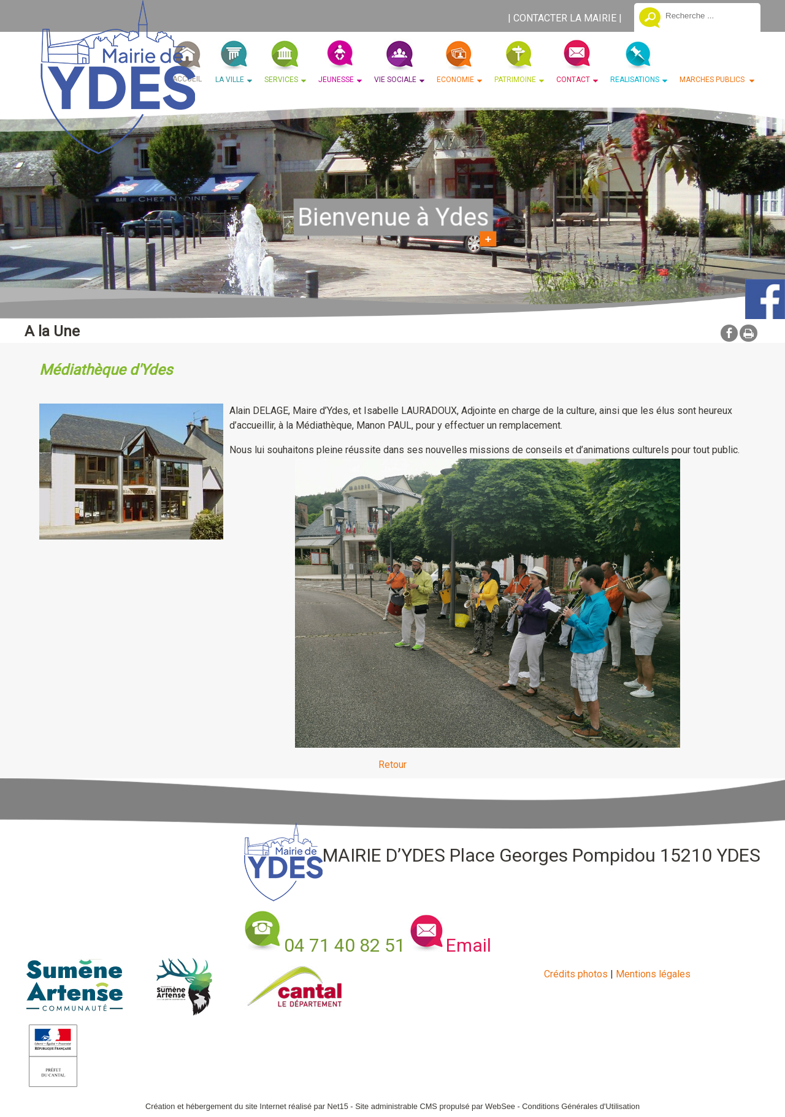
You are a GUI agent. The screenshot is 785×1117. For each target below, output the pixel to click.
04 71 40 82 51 (344, 945)
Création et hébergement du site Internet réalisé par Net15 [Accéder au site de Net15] (246, 1106)
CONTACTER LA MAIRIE (564, 18)
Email (468, 945)
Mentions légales (653, 974)
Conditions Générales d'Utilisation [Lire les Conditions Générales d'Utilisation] (581, 1106)
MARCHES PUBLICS (713, 79)
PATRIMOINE (515, 79)
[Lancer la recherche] (649, 19)
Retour (392, 764)
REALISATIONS (634, 79)
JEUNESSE (336, 79)
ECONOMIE (455, 79)
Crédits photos (576, 974)
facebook (729, 333)
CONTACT (573, 79)
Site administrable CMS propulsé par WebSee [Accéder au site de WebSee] (435, 1106)
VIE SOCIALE (395, 79)
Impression (748, 333)
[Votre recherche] (708, 15)
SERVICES (281, 79)
